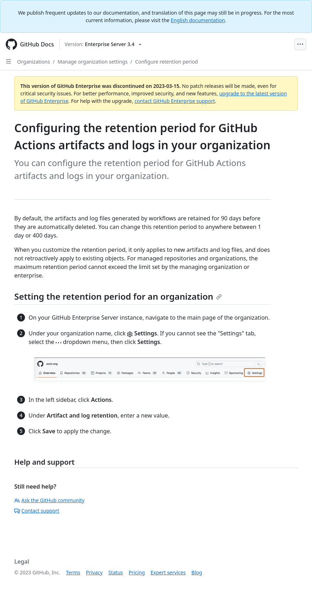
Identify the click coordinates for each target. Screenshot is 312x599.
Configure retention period (166, 61)
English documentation (198, 20)
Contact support (36, 510)
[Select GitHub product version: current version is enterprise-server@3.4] (103, 44)
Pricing (137, 572)
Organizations (33, 61)
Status (115, 572)
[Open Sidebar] (8, 61)
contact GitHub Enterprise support (174, 101)
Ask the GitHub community (49, 500)
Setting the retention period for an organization (118, 296)
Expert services (168, 572)
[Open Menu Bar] (300, 44)
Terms (73, 572)
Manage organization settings (92, 61)
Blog (196, 572)
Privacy (94, 572)
